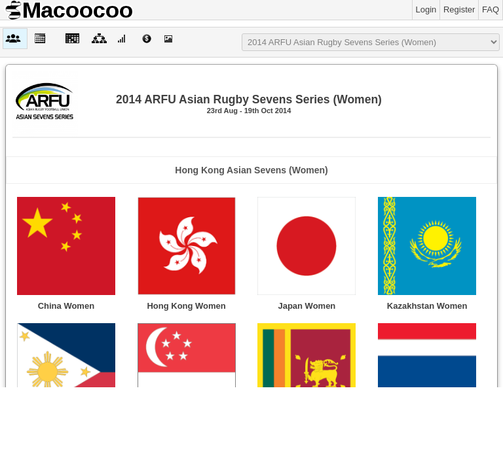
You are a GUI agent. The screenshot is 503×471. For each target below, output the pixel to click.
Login (426, 9)
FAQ (490, 9)
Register (459, 9)
